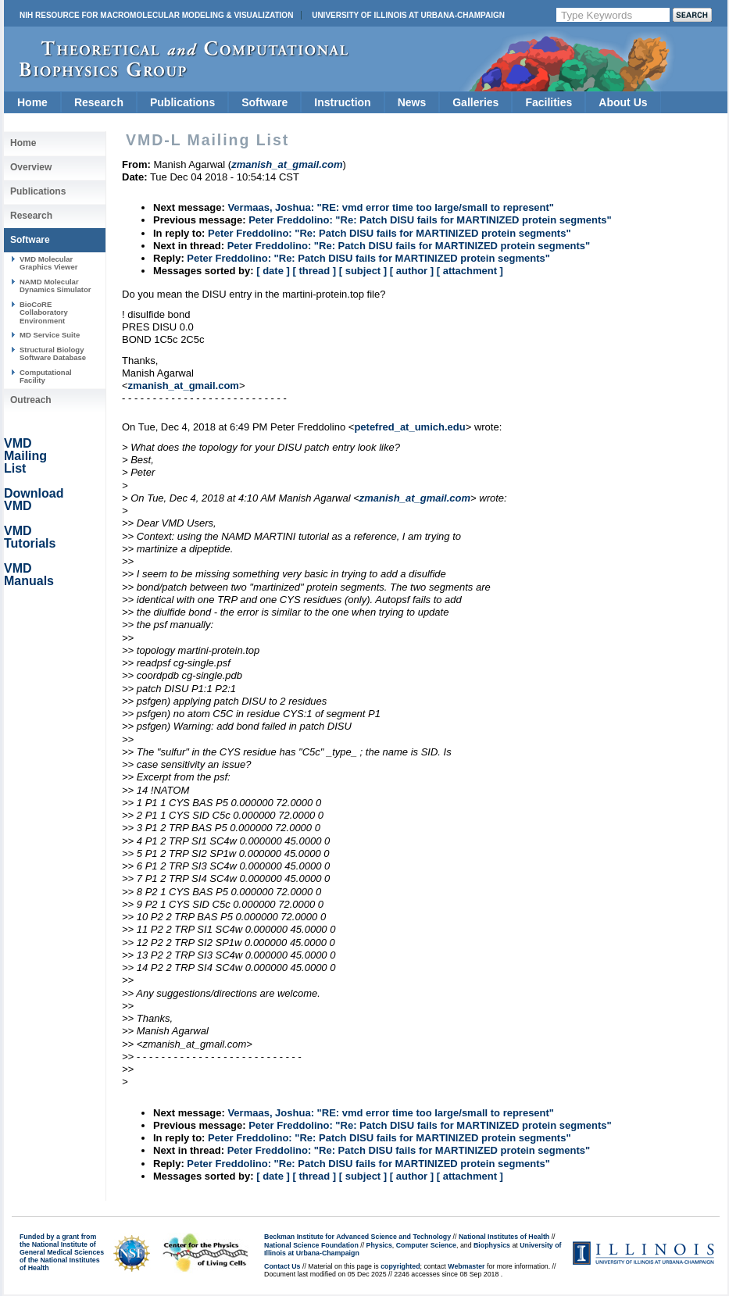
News (412, 102)
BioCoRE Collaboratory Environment (44, 312)
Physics (379, 1245)
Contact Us (282, 1266)
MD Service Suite (50, 334)
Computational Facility (46, 376)
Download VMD (33, 499)
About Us (623, 102)
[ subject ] (363, 271)
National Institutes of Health (504, 1237)
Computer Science (426, 1245)
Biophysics (491, 1245)
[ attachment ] (470, 271)
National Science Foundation (311, 1245)
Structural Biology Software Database (53, 353)
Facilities (548, 102)
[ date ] (273, 271)
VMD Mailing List (25, 456)
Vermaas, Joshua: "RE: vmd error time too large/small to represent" (390, 207)
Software (264, 102)
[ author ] (412, 271)
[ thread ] (314, 271)
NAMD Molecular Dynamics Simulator (55, 285)
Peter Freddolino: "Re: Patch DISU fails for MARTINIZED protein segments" (430, 220)
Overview (31, 167)
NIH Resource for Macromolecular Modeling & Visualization (156, 15)
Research (98, 102)
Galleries (475, 102)
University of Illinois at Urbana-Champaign (408, 15)
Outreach (31, 400)
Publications (182, 102)
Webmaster (466, 1266)
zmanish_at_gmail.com (183, 385)
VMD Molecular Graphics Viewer (48, 263)
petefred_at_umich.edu (409, 427)
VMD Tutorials (29, 537)
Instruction (342, 102)
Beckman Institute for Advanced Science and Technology (357, 1237)
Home (32, 102)
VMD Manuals (29, 574)
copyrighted (400, 1266)
